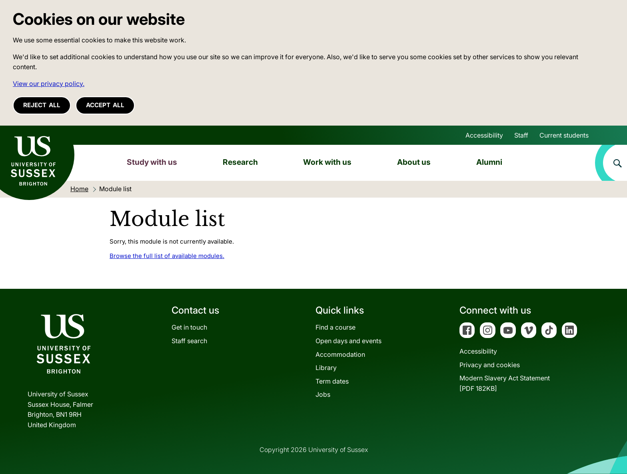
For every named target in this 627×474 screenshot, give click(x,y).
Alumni (489, 162)
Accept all (105, 105)
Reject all (41, 105)
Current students (564, 135)
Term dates (332, 381)
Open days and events (348, 341)
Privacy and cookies (489, 365)
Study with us (152, 162)
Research (240, 162)
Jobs (322, 394)
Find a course (335, 327)
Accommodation (340, 354)
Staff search (189, 341)
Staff (521, 135)
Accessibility (484, 135)
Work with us (327, 162)
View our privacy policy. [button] (48, 84)
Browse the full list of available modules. (167, 256)
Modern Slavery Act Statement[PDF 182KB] (504, 383)
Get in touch (189, 327)
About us (414, 162)
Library (326, 368)
